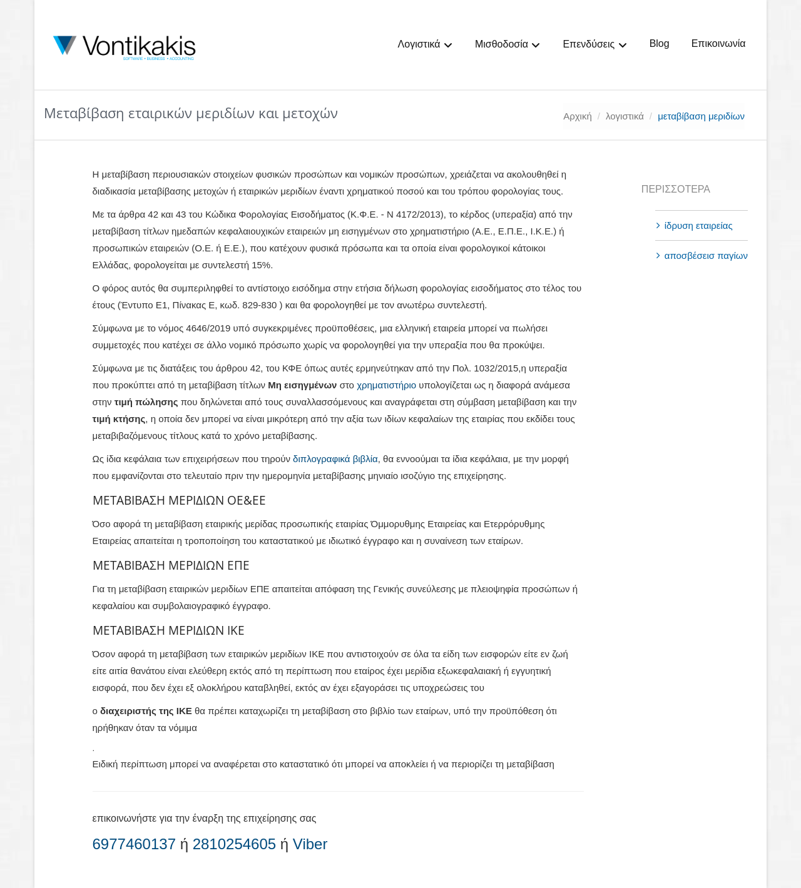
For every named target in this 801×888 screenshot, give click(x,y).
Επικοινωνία (718, 43)
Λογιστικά (425, 44)
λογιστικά (625, 116)
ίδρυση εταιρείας (699, 225)
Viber (310, 843)
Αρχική (577, 116)
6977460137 (134, 843)
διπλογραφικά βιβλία (335, 458)
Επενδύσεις (595, 44)
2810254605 (234, 843)
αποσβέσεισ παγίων (706, 255)
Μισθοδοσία (508, 44)
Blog (660, 43)
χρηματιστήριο (386, 385)
